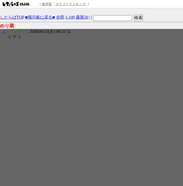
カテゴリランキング (70, 4)
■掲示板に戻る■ (40, 17)
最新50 (82, 17)
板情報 (47, 4)
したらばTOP (12, 17)
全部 (60, 17)
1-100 (70, 17)
